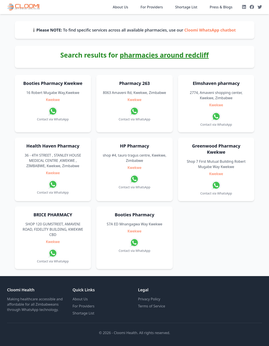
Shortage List (186, 7)
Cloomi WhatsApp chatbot (210, 30)
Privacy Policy (149, 299)
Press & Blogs (221, 7)
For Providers (152, 7)
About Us (120, 7)
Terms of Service (151, 306)
